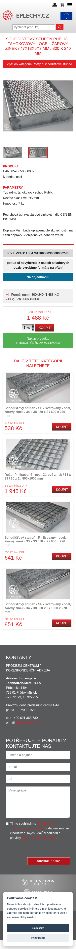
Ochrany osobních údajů (39, 837)
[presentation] (40, 848)
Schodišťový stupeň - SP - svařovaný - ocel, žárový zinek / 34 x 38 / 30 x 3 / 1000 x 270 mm (38, 607)
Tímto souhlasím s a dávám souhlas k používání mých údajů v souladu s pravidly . (40, 830)
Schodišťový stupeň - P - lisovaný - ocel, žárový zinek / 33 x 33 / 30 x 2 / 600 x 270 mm (35, 541)
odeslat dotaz (48, 861)
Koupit (45, 328)
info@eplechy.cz (27, 722)
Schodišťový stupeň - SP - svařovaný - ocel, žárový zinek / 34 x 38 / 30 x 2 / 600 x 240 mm (38, 411)
